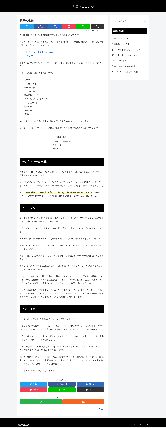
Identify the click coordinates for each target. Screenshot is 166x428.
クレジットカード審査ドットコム (38, 52)
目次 (59, 137)
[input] (129, 21)
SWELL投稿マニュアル (122, 39)
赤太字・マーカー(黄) (63, 142)
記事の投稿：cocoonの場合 (124, 66)
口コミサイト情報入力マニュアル (126, 50)
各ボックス (59, 148)
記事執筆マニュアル (120, 44)
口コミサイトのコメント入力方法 (126, 55)
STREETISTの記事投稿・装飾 (125, 72)
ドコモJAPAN (30, 56)
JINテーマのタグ (119, 61)
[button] (145, 21)
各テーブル (59, 145)
